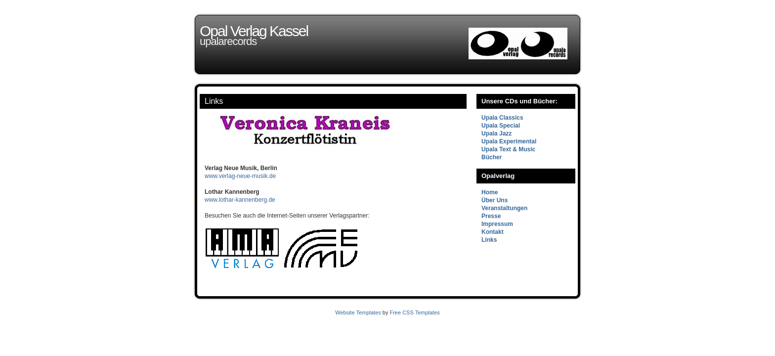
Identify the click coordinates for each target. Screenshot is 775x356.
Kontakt (492, 231)
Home (489, 192)
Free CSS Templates (414, 312)
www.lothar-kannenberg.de (240, 199)
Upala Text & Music (508, 149)
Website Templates (358, 312)
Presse (491, 216)
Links (214, 101)
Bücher (491, 157)
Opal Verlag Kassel (254, 31)
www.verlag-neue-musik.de (240, 176)
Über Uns (494, 200)
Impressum (497, 224)
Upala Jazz (496, 133)
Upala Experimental (508, 141)
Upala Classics (502, 117)
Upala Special (500, 125)
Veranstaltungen (504, 208)
